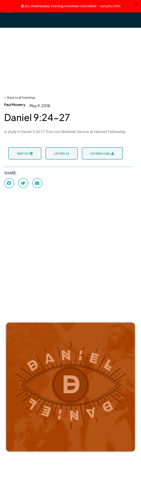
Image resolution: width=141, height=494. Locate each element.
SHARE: (10, 172)
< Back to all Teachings (20, 97)
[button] (9, 183)
